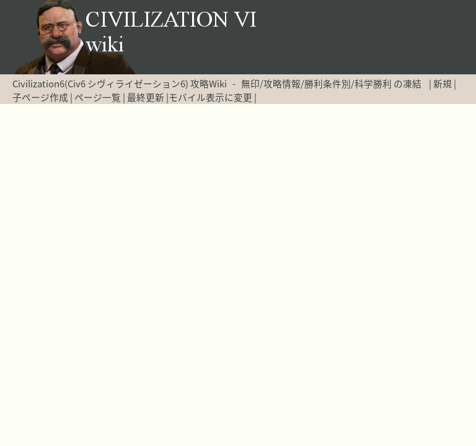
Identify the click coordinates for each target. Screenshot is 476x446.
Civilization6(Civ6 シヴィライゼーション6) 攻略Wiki (119, 83)
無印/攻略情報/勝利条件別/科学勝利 (316, 83)
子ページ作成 (40, 97)
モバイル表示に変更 (210, 97)
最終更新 (145, 97)
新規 (442, 83)
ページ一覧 (97, 97)
